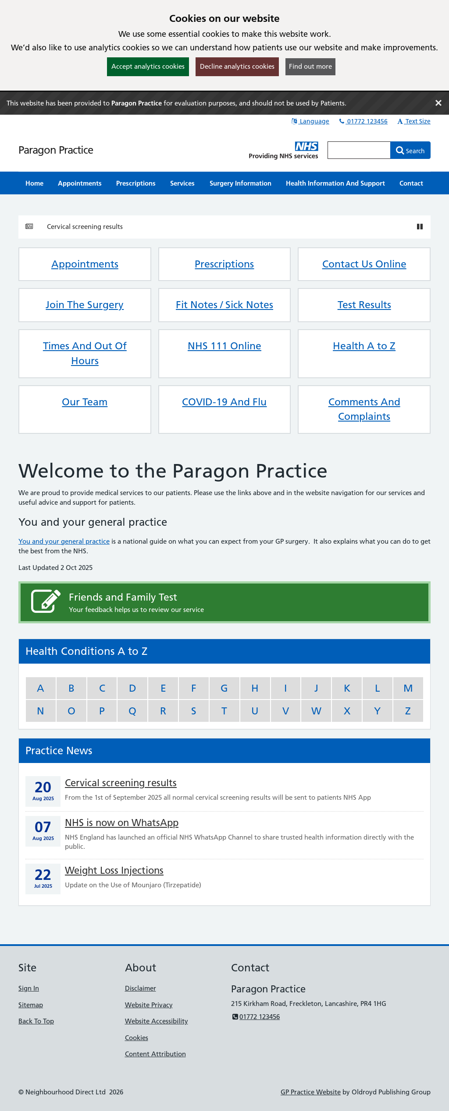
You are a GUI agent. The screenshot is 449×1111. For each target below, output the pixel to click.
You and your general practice (64, 541)
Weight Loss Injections (114, 870)
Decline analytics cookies (237, 66)
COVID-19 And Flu (224, 402)
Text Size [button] (413, 121)
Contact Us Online (364, 264)
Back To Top (36, 1021)
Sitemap (30, 1005)
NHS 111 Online (224, 346)
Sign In (28, 988)
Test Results (364, 305)
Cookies (136, 1038)
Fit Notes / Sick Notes (224, 305)
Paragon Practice (55, 150)
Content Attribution (155, 1054)
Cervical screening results (85, 226)
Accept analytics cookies (148, 66)
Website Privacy (149, 1005)
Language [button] (309, 121)
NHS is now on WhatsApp (121, 823)
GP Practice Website (311, 1092)
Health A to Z (364, 346)
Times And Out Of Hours (85, 353)
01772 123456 (363, 121)
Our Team (84, 402)
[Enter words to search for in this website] (359, 150)
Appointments (84, 264)
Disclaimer (140, 988)
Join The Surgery (85, 305)
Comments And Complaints (364, 409)
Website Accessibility (156, 1021)
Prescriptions (224, 264)
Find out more (310, 66)
